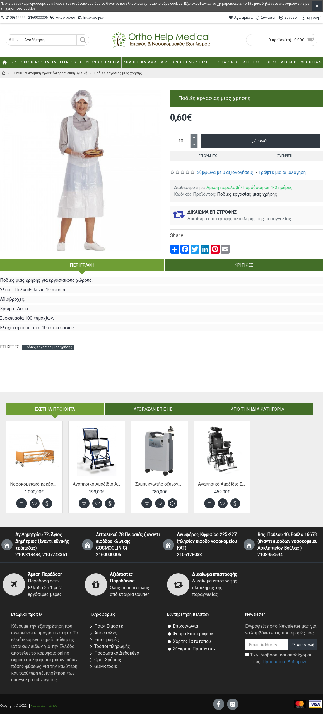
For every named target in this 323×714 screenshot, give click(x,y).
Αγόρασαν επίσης (153, 409)
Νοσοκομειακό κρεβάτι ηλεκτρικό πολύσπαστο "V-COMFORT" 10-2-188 (34, 484)
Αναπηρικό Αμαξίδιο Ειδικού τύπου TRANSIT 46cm (222, 484)
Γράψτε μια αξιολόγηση (282, 172)
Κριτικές (243, 265)
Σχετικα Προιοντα (55, 409)
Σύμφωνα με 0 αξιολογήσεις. (225, 172)
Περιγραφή (82, 265)
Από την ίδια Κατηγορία (257, 409)
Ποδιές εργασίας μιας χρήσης (48, 347)
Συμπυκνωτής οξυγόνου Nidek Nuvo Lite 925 (159, 484)
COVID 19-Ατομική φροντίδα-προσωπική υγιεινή (49, 73)
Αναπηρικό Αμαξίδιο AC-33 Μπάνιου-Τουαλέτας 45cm (97, 484)
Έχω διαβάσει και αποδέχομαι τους (278, 658)
